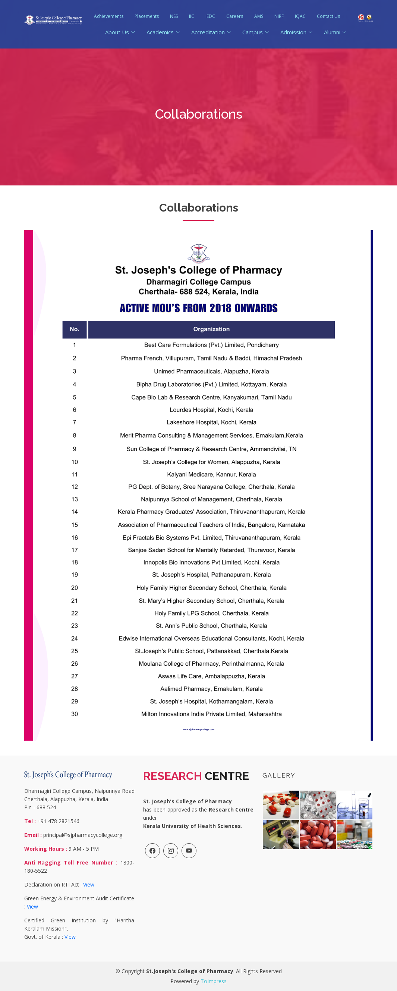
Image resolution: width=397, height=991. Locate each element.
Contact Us (328, 16)
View (88, 884)
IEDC (210, 16)
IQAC (300, 16)
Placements (147, 16)
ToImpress (214, 981)
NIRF (279, 16)
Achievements (108, 16)
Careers (234, 16)
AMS (258, 16)
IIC (191, 16)
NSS (174, 16)
